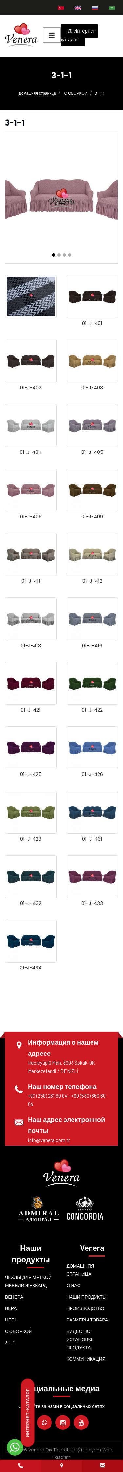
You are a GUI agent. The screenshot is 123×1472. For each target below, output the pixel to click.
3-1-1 (9, 1342)
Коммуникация (86, 1359)
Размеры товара (87, 1319)
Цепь (11, 1319)
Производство (85, 1308)
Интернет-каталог (79, 35)
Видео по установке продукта (80, 1339)
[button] (53, 255)
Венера (14, 1297)
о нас (74, 1285)
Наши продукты (87, 1297)
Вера (11, 1308)
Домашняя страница (37, 93)
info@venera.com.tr (49, 1140)
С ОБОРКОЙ (75, 93)
